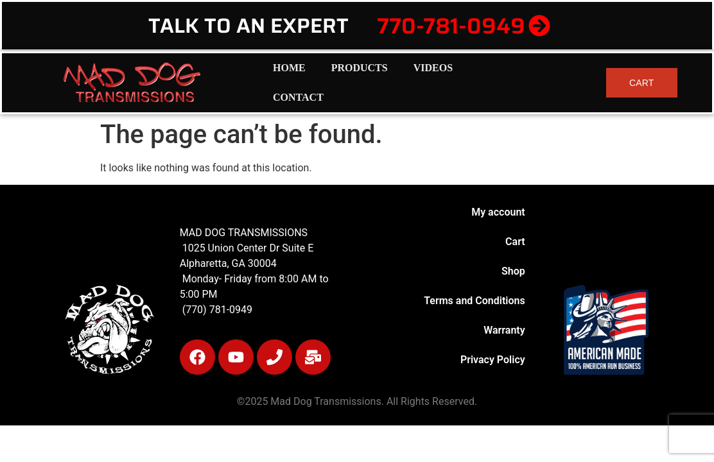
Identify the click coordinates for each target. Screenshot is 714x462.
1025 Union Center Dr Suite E (248, 248)
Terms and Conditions (474, 301)
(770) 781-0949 (216, 310)
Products (359, 67)
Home (289, 67)
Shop (513, 271)
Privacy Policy (492, 360)
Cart (515, 241)
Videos (433, 67)
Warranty (504, 330)
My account (498, 212)
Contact (298, 97)
